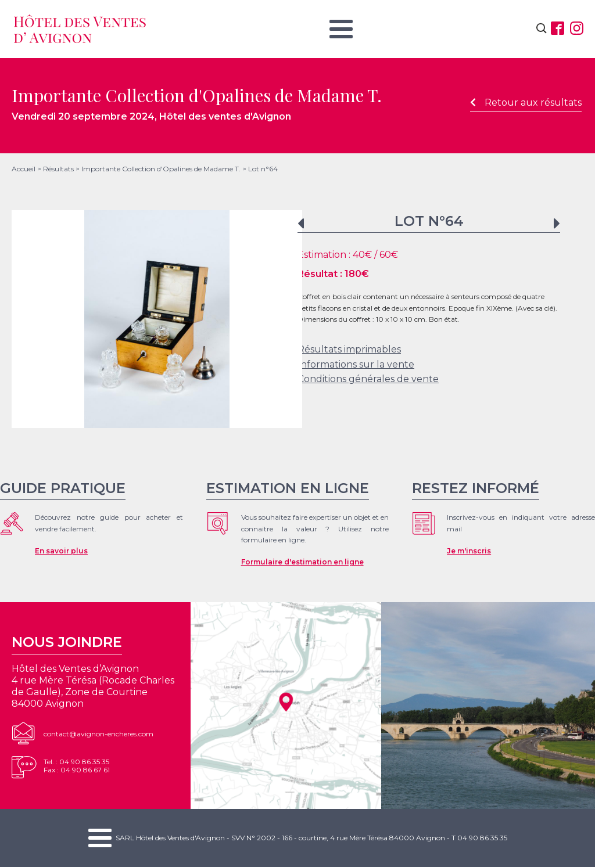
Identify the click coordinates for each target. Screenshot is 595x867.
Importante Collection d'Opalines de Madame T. (161, 168)
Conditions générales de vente (368, 378)
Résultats (58, 168)
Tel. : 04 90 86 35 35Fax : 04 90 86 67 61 (77, 765)
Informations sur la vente (356, 364)
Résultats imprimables (349, 349)
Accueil (23, 168)
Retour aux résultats (526, 102)
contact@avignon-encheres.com (98, 733)
